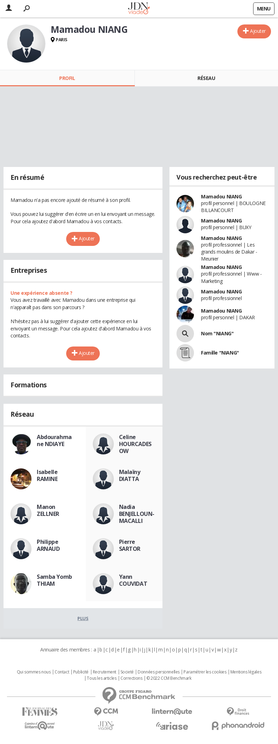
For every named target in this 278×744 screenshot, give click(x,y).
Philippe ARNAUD (48, 545)
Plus (82, 618)
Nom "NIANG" (217, 333)
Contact (62, 672)
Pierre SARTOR (129, 545)
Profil (67, 78)
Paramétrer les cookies (204, 672)
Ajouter (258, 31)
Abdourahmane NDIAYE (54, 440)
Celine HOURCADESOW (135, 444)
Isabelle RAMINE (47, 475)
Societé (127, 672)
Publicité (81, 672)
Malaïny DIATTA (129, 475)
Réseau (206, 78)
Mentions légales (245, 672)
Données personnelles (159, 672)
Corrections (131, 678)
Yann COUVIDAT (133, 580)
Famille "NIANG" (220, 352)
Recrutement (104, 672)
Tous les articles (101, 678)
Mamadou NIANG (221, 196)
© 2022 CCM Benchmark (169, 678)
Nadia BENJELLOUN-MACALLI (136, 514)
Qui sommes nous (34, 672)
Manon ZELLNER (48, 510)
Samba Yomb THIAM (54, 580)
